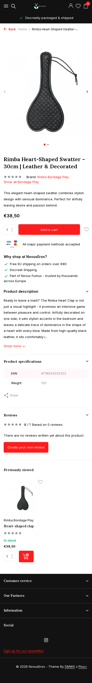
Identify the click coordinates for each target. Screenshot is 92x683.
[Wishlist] (78, 6)
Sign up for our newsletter (24, 651)
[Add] (26, 556)
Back (10, 29)
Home (24, 29)
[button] (44, 144)
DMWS (70, 666)
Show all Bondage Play (21, 182)
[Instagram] (46, 640)
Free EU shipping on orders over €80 (35, 264)
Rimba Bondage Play (53, 177)
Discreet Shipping (20, 270)
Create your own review (26, 447)
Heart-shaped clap (19, 526)
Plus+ (83, 666)
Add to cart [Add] (49, 230)
